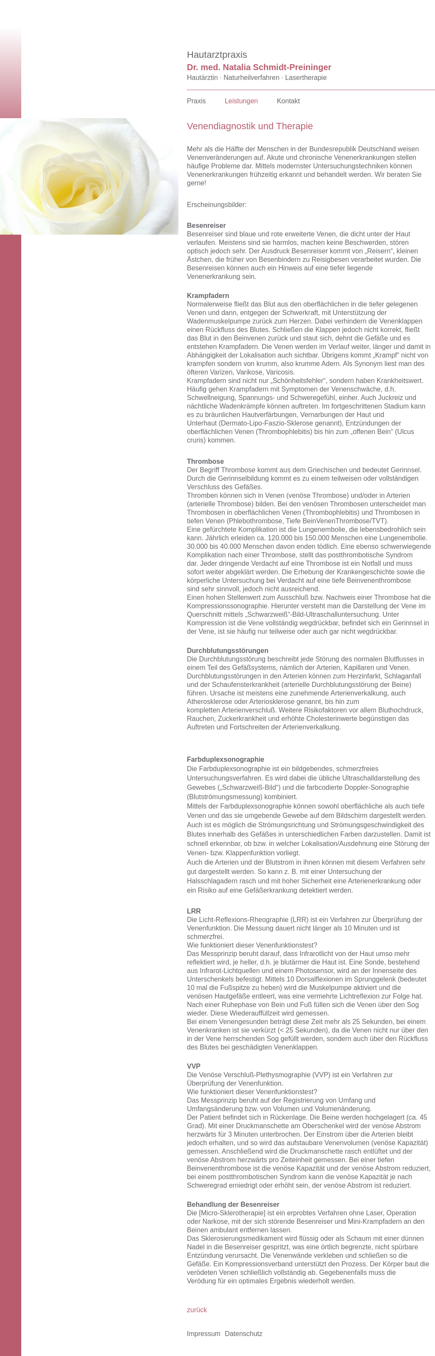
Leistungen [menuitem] (241, 101)
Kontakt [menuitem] (288, 101)
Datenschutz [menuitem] (244, 1333)
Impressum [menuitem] (203, 1333)
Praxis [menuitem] (196, 101)
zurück (197, 1309)
